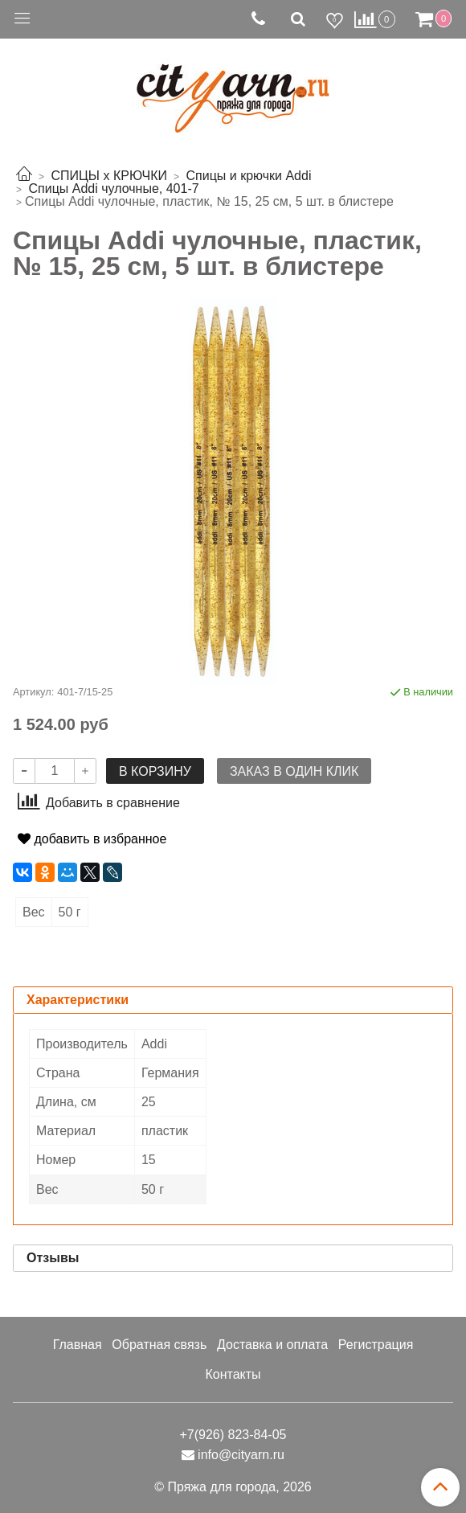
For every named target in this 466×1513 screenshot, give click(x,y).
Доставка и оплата (272, 1344)
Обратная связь (159, 1344)
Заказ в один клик (294, 771)
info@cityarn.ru (241, 1455)
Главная (77, 1344)
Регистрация (376, 1344)
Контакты (232, 1374)
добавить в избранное (92, 839)
